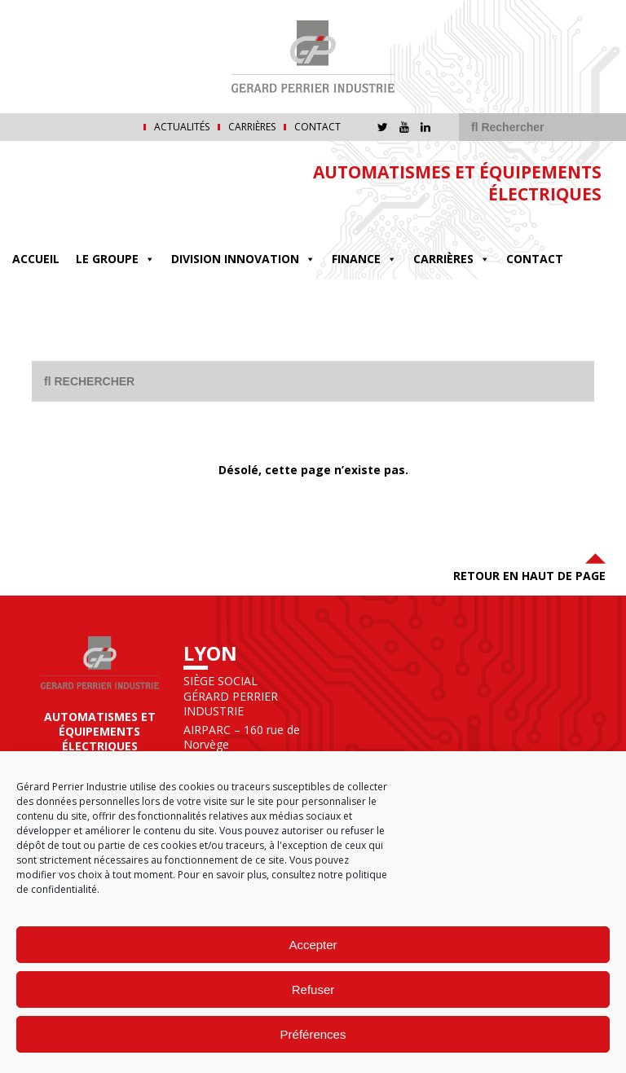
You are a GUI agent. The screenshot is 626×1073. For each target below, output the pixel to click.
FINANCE (364, 259)
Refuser (313, 989)
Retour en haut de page (529, 565)
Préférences (313, 1034)
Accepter (313, 945)
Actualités (181, 127)
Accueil (36, 258)
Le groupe (115, 259)
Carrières (252, 127)
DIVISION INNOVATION (243, 259)
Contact (317, 127)
